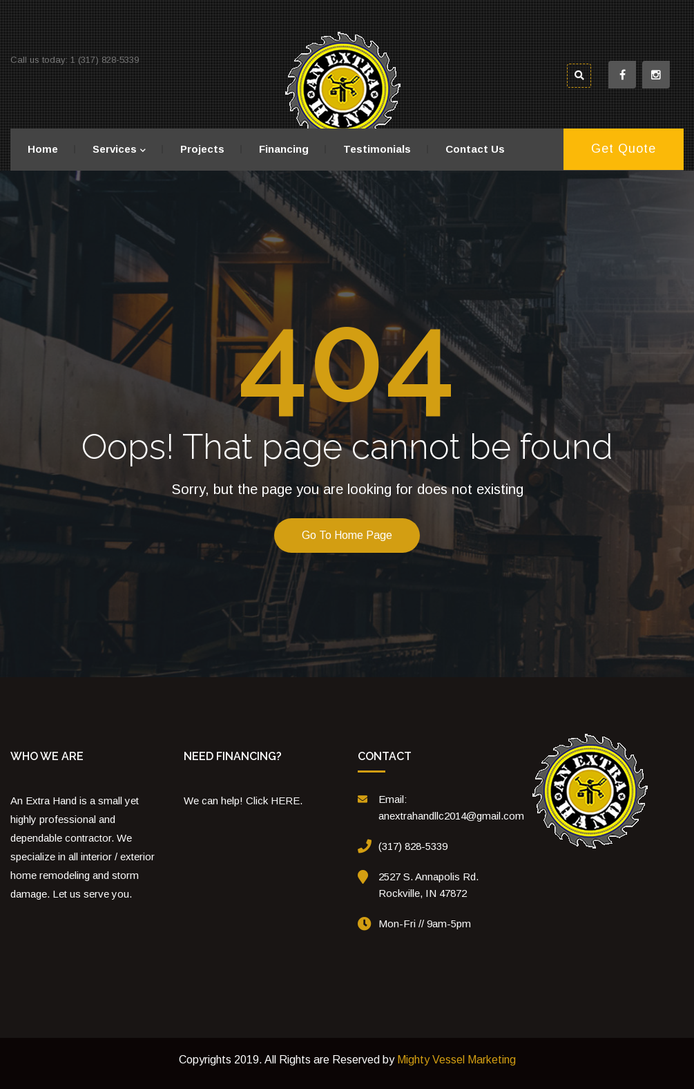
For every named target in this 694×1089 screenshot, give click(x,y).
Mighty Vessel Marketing (456, 1060)
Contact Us (475, 149)
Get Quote (623, 148)
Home (43, 149)
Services (115, 149)
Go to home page (347, 535)
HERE (285, 800)
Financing (284, 149)
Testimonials (377, 149)
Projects (202, 149)
